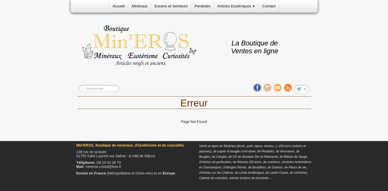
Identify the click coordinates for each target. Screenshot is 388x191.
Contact (269, 6)
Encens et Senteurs (171, 6)
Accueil (119, 6)
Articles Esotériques (236, 6)
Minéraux (140, 6)
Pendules (203, 6)
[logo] (139, 46)
